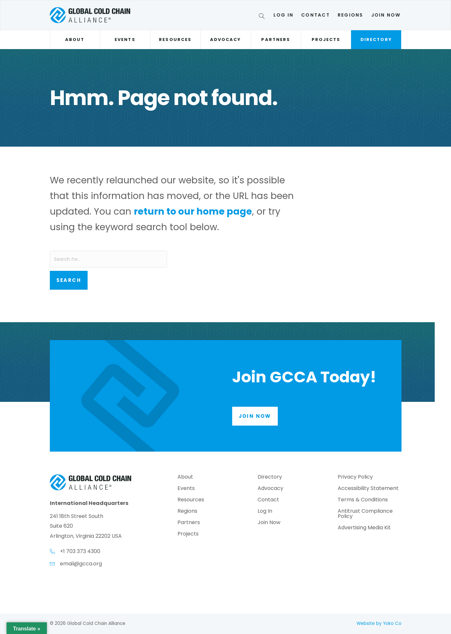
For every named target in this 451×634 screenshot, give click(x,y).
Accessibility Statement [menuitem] (368, 489)
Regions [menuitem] (187, 512)
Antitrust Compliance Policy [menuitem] (365, 514)
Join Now (386, 15)
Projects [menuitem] (188, 534)
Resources (175, 39)
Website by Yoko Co (379, 623)
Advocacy (225, 39)
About (74, 39)
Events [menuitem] (186, 489)
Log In (283, 15)
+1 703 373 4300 (80, 551)
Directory (376, 39)
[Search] (263, 17)
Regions (350, 15)
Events (125, 39)
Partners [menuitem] (188, 523)
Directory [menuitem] (270, 477)
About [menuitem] (185, 477)
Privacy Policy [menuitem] (355, 477)
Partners (275, 39)
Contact (315, 15)
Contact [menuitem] (268, 500)
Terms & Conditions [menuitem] (363, 500)
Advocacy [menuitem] (270, 489)
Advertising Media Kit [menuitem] (364, 528)
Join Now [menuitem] (269, 523)
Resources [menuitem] (190, 500)
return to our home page (193, 211)
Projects (326, 39)
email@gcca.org (81, 563)
